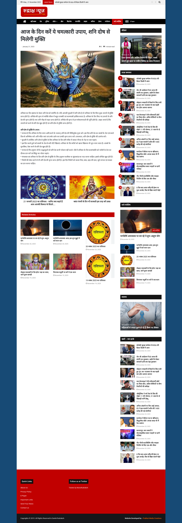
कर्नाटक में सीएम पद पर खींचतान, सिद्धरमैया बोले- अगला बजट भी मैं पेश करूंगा (147, 154)
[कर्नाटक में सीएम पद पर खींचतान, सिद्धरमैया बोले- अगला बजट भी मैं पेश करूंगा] (127, 155)
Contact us (25, 508)
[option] (141, 49)
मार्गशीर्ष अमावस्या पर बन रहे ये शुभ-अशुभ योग (140, 236)
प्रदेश (54, 21)
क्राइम (85, 21)
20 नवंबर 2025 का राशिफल (95, 246)
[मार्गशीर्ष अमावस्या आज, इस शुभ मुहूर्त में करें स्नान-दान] (67, 228)
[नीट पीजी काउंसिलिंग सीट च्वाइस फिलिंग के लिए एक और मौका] (127, 180)
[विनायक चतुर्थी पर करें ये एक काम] (67, 262)
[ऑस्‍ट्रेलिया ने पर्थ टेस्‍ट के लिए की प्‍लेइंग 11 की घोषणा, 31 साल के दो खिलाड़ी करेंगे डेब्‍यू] (127, 131)
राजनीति (77, 21)
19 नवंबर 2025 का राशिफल (95, 280)
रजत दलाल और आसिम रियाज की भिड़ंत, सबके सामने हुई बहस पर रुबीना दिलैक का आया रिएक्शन (139, 57)
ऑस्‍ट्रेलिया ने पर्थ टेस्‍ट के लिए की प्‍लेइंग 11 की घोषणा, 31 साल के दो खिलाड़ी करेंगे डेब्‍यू (148, 129)
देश (41, 21)
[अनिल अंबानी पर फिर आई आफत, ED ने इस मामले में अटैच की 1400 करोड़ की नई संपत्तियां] (127, 143)
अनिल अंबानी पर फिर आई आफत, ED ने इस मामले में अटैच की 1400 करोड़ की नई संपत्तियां (147, 141)
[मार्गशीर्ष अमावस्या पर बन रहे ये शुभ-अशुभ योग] (35, 228)
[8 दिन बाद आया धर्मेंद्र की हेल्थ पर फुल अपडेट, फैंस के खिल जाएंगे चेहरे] (127, 191)
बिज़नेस (69, 21)
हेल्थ (99, 21)
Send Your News (27, 504)
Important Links (27, 500)
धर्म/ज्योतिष (117, 21)
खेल (62, 21)
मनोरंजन (107, 21)
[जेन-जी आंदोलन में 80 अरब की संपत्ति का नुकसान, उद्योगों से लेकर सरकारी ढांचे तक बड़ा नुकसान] (127, 94)
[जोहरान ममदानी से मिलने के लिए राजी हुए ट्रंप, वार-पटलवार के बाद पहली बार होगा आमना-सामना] (127, 106)
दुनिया (47, 21)
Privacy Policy (26, 492)
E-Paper (24, 496)
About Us (24, 488)
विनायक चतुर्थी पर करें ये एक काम (64, 272)
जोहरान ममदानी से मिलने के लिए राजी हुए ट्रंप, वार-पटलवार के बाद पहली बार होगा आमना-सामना (148, 105)
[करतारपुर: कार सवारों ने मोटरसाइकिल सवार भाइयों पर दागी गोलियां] (127, 167)
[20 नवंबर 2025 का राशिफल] (100, 232)
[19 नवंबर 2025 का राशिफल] (100, 266)
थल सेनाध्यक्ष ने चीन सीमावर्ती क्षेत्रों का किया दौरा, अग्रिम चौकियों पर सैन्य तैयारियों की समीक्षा (148, 117)
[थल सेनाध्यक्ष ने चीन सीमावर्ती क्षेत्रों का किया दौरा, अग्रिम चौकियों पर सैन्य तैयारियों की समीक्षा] (127, 118)
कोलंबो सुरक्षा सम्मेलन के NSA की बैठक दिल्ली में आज (71, 2)
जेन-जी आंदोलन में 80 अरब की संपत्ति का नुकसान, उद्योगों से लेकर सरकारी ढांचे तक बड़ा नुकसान (147, 92)
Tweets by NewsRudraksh (78, 488)
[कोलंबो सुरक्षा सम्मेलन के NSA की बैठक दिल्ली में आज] (127, 82)
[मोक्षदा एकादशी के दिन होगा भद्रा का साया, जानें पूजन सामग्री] (35, 262)
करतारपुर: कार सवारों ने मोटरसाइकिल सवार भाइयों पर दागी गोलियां (148, 166)
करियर (93, 21)
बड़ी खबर (33, 21)
